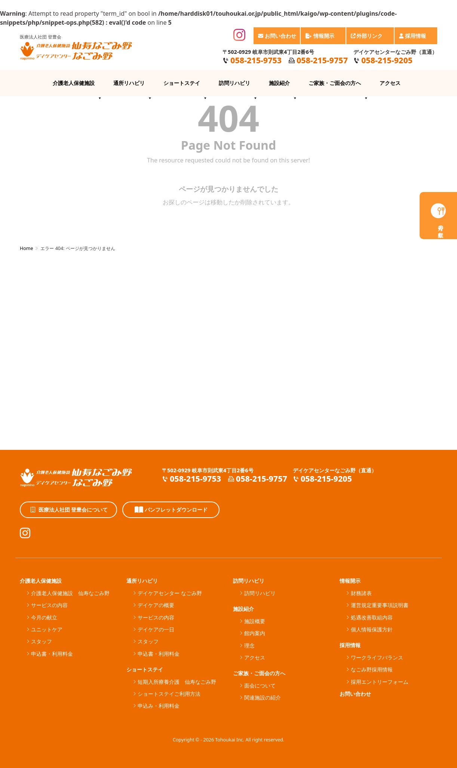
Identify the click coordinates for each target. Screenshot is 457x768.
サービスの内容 (49, 605)
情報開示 (323, 38)
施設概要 (254, 621)
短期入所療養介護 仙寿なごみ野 (177, 681)
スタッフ (41, 641)
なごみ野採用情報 (372, 669)
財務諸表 (361, 593)
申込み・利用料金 (159, 705)
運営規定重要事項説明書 (379, 605)
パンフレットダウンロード (171, 509)
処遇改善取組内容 (372, 617)
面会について (260, 685)
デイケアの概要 (156, 605)
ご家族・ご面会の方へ (338, 87)
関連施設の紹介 (262, 697)
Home (26, 248)
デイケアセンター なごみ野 (170, 593)
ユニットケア (46, 629)
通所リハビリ (132, 87)
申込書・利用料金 (52, 653)
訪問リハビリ (238, 87)
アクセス (390, 82)
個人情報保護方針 (372, 629)
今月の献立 (44, 617)
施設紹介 (283, 87)
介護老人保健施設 (77, 87)
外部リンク (370, 38)
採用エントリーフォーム (379, 681)
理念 (249, 645)
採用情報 (416, 38)
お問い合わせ (277, 35)
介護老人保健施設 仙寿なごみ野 (70, 593)
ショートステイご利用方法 (169, 693)
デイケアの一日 (156, 629)
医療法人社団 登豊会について (68, 509)
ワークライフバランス (377, 657)
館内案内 (254, 633)
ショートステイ (185, 87)
